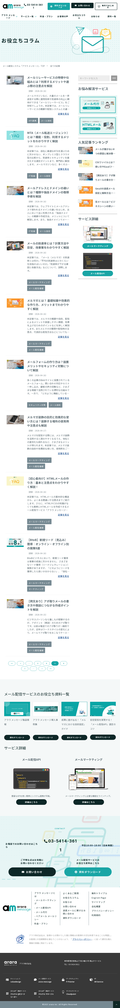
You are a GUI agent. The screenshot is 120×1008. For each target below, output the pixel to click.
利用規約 (96, 915)
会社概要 (96, 906)
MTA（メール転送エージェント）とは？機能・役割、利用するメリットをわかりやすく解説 (48, 137)
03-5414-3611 (35, 6)
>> (51, 669)
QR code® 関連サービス (18, 994)
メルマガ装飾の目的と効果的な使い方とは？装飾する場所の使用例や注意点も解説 (48, 421)
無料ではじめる (108, 6)
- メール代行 (40, 912)
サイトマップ (98, 902)
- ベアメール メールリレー (45, 918)
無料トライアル (99, 893)
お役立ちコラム (79, 16)
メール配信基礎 (36, 288)
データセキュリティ (74, 980)
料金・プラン (46, 16)
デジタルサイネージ (74, 992)
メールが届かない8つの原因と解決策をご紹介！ (105, 151)
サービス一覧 (27, 16)
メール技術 (46, 120)
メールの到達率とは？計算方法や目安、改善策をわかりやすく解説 (48, 245)
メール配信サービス (46, 980)
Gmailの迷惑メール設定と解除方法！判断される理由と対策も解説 (105, 191)
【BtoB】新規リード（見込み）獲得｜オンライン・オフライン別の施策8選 (48, 544)
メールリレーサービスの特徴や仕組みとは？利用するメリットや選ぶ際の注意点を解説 (48, 81)
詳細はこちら (31, 802)
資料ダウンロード (60, 6)
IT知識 (32, 176)
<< (12, 663)
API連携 (33, 120)
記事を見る (63, 113)
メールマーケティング (39, 282)
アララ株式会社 (25, 963)
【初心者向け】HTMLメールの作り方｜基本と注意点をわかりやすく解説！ (48, 482)
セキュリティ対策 (37, 405)
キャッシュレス (18, 980)
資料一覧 (111, 16)
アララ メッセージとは (44, 895)
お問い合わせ (84, 5)
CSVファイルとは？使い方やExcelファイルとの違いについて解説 (105, 165)
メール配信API (97, 273)
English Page (99, 897)
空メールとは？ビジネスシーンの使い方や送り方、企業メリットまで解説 (105, 204)
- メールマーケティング (45, 902)
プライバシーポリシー (103, 910)
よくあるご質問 (71, 893)
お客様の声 (62, 16)
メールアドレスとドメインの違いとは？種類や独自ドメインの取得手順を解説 (48, 192)
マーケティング (36, 589)
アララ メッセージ (8, 16)
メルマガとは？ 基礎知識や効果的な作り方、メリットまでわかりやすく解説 (48, 304)
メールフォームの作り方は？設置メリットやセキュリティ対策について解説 (48, 366)
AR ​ (102, 980)
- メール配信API (42, 907)
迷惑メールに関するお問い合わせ (74, 912)
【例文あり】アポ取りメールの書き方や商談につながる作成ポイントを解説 (48, 605)
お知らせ (95, 16)
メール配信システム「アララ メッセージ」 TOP (24, 66)
